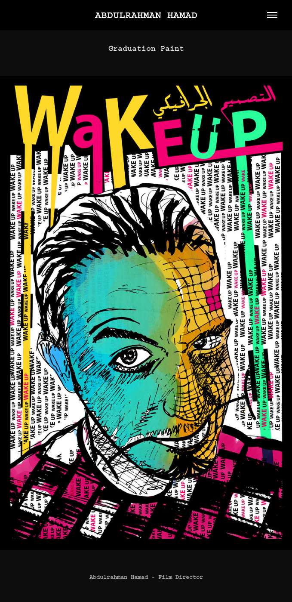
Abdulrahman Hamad (146, 15)
